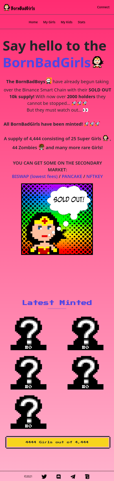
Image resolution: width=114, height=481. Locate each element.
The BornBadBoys (25, 81)
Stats (81, 22)
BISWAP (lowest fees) (35, 176)
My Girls (49, 22)
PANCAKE (72, 176)
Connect (103, 7)
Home (33, 22)
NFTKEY (94, 176)
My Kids (66, 22)
